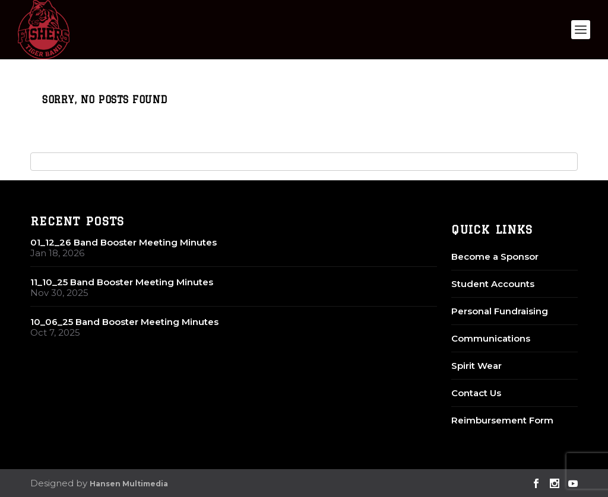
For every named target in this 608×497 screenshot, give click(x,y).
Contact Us (476, 393)
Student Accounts (492, 283)
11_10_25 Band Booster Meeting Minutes (121, 282)
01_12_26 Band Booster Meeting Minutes (123, 242)
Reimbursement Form (502, 420)
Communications (490, 338)
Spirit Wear (476, 365)
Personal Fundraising (499, 311)
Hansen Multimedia (129, 483)
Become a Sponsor (495, 256)
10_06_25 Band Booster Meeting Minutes (124, 321)
